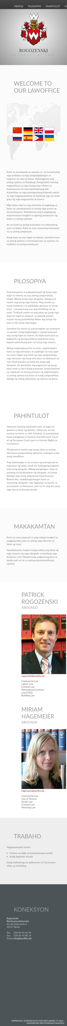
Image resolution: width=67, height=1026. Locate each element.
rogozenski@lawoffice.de (33, 676)
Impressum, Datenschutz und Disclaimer (33, 1021)
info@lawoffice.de (22, 938)
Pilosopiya (34, 6)
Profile (18, 6)
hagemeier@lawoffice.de (32, 790)
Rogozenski (33, 50)
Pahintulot (53, 6)
